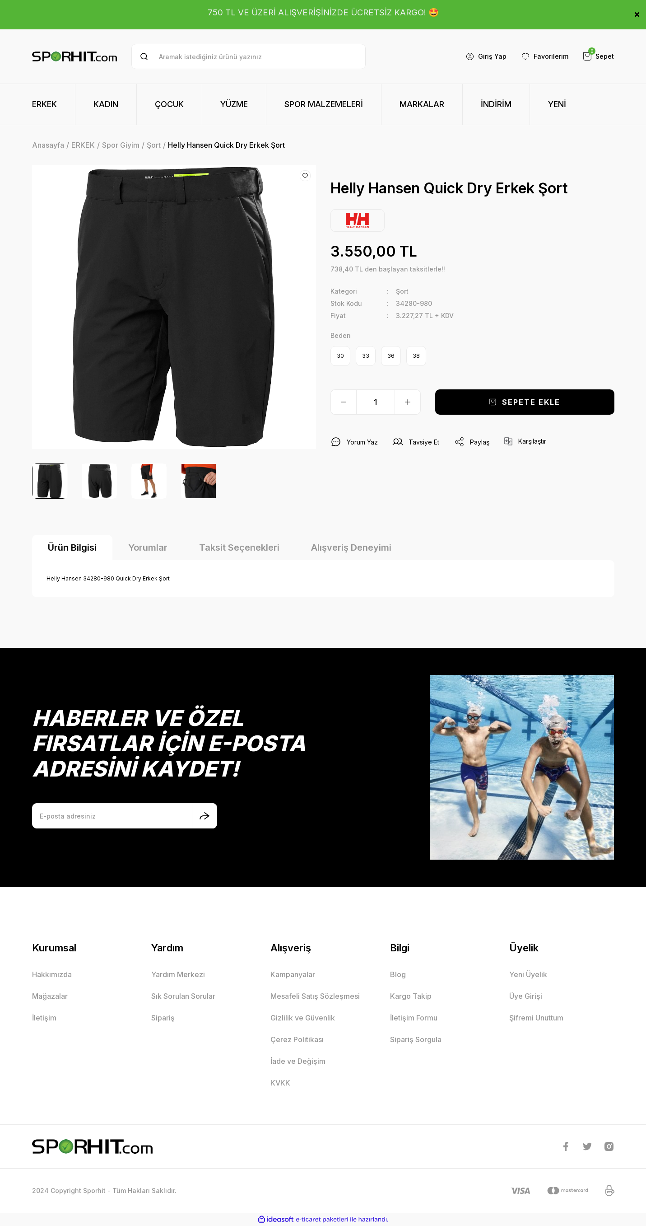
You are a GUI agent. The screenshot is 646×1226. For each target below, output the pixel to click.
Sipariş (163, 1017)
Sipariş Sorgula (416, 1039)
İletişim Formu (413, 1017)
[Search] (248, 56)
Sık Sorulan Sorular (183, 996)
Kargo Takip (411, 996)
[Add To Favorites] (305, 175)
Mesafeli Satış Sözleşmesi (315, 996)
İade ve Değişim (297, 1061)
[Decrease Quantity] (343, 402)
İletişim (44, 1017)
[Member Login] (486, 56)
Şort (402, 291)
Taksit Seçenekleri (239, 547)
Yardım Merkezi (178, 974)
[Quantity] (375, 402)
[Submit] (204, 815)
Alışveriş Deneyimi (351, 547)
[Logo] (74, 56)
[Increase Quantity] (407, 402)
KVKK (280, 1082)
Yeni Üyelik (528, 974)
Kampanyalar (292, 974)
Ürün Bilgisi (72, 547)
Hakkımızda (52, 974)
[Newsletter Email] (124, 815)
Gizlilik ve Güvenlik (302, 1017)
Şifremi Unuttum (536, 1017)
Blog (398, 974)
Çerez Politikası (297, 1039)
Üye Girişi (525, 996)
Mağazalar (50, 996)
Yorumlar (147, 547)
